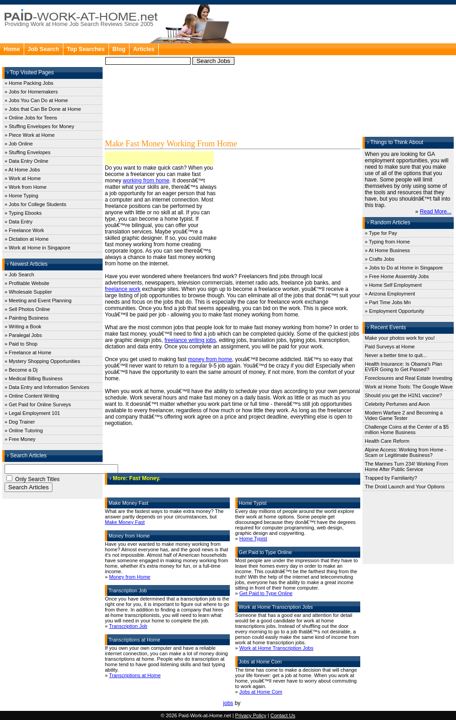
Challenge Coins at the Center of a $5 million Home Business (407, 429)
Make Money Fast (125, 522)
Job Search (43, 49)
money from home (210, 359)
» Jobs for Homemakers (31, 91)
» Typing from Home (387, 241)
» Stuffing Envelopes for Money (39, 126)
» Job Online (19, 143)
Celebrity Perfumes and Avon (397, 404)
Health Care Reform (387, 441)
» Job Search (19, 274)
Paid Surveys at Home (390, 346)
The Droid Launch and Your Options (405, 486)
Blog (119, 49)
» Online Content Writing (32, 396)
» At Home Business (387, 250)
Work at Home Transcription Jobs (276, 648)
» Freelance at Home (28, 352)
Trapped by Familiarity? (391, 478)
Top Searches (86, 49)
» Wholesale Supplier (28, 292)
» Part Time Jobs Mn (388, 302)
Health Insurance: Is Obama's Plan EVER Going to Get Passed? (403, 366)
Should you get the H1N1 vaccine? (403, 395)
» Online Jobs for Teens (31, 117)
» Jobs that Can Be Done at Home (43, 109)
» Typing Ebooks (23, 213)
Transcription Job (128, 626)
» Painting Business (27, 318)
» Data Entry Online (26, 161)
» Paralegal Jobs (23, 335)
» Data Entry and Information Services (47, 387)
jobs (228, 703)
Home (12, 49)
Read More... (435, 211)
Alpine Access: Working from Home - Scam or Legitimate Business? (405, 452)
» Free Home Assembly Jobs (397, 276)
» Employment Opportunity (394, 311)
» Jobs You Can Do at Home (36, 100)
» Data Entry (18, 221)
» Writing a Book (23, 326)
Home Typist (253, 538)
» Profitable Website (27, 283)
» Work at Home (23, 178)
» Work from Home (26, 187)
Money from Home (129, 577)
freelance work (122, 289)
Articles (144, 49)
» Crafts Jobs (379, 259)
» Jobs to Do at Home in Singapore (404, 267)
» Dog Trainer (20, 422)
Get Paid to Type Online (266, 593)
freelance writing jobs (190, 340)
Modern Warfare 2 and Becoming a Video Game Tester (404, 415)
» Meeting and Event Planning (38, 300)
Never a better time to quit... (396, 355)
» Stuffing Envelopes (28, 152)
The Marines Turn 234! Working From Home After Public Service (406, 466)
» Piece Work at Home (30, 135)
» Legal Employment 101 (32, 413)
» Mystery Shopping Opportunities (42, 361)
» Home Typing (21, 195)
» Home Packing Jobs (29, 83)
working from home (146, 180)
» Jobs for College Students (35, 204)
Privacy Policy (250, 715)
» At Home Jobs (22, 169)
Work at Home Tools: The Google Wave (409, 386)
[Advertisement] (315, 73)
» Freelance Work (24, 230)
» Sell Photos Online (27, 309)
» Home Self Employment (393, 285)
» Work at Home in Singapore (37, 247)
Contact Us (282, 715)
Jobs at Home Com (260, 691)
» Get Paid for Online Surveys (38, 404)
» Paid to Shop (21, 344)
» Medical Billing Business (33, 378)
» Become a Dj (21, 370)
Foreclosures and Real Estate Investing (408, 378)
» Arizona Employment (390, 293)
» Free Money (20, 439)
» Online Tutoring (24, 430)
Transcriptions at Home (135, 675)
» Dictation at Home (27, 239)
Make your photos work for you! (400, 338)
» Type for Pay (381, 233)
